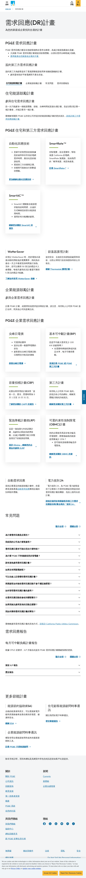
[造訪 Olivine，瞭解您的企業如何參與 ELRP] (23, 446)
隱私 (63, 851)
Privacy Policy (16, 868)
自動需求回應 (23, 489)
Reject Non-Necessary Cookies (71, 873)
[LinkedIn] (56, 823)
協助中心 (9, 829)
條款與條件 (28, 851)
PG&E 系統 (10, 806)
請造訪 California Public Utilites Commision (59, 623)
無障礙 (8, 851)
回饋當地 (9, 786)
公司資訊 (9, 781)
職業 (7, 801)
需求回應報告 (63, 83)
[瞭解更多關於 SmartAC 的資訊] (23, 227)
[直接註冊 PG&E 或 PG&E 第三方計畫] (63, 365)
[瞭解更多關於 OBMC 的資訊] (63, 455)
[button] (6, 3)
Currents (47, 776)
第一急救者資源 (12, 796)
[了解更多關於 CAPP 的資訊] (22, 404)
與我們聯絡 (10, 824)
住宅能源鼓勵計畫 (14, 83)
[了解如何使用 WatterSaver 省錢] (21, 278)
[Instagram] (67, 823)
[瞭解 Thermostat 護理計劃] (59, 269)
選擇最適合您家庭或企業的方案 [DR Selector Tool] (24, 56)
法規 (47, 851)
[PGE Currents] (73, 823)
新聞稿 (46, 781)
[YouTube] (61, 823)
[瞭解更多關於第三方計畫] (61, 404)
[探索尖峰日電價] (17, 363)
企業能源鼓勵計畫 (34, 83)
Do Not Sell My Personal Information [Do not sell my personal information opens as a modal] (64, 857)
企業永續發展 (49, 786)
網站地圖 (9, 857)
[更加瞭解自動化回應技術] (21, 179)
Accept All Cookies (50, 873)
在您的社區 (10, 811)
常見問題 (49, 83)
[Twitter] (50, 823)
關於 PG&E (10, 776)
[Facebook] (44, 823)
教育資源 (9, 791)
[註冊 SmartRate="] (59, 168)
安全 (79, 851)
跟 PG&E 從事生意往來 (15, 838)
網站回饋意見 (11, 833)
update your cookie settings (32, 868)
